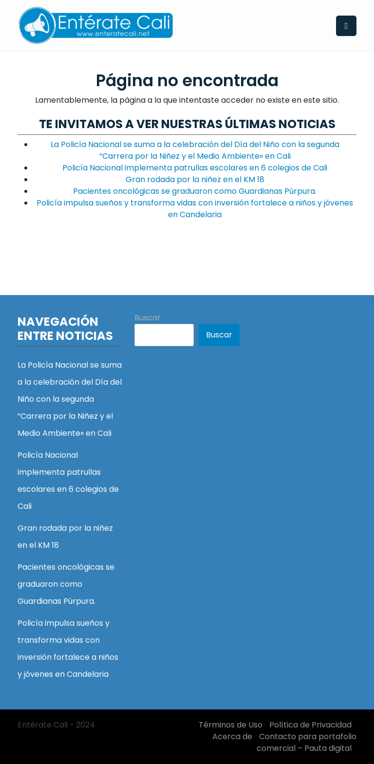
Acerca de (232, 736)
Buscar (147, 317)
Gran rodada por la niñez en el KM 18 (195, 179)
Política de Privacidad (310, 724)
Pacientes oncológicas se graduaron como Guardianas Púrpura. (195, 191)
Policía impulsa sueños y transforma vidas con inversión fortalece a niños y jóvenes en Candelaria (195, 208)
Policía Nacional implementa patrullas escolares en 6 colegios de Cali (194, 167)
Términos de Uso (230, 724)
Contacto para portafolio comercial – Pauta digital (306, 742)
